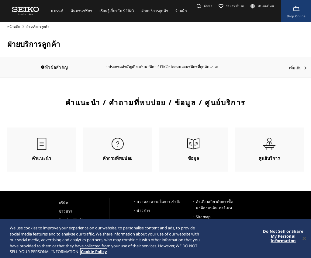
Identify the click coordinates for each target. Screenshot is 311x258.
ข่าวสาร (65, 211)
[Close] (304, 238)
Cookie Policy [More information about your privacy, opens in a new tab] (94, 251)
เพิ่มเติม (295, 68)
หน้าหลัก (14, 26)
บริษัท (63, 202)
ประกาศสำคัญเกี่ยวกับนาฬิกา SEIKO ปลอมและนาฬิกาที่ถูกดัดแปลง (164, 66)
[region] (155, 238)
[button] (204, 6)
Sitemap (203, 216)
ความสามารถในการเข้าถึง (158, 201)
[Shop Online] (296, 11)
